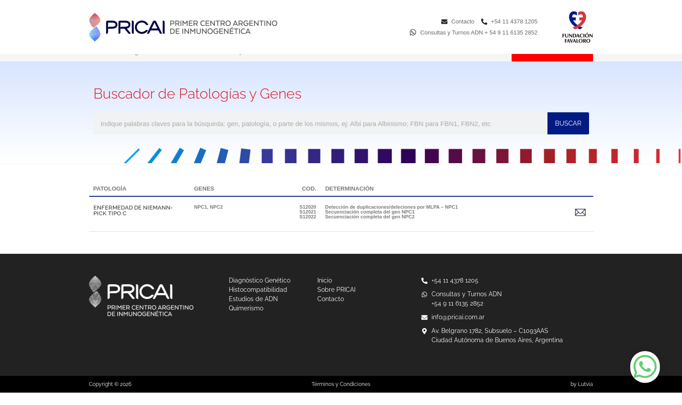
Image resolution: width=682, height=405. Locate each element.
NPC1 (200, 219)
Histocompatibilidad (240, 64)
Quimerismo (380, 64)
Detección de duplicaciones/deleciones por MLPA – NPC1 (391, 219)
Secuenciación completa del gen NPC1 (370, 224)
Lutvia (585, 397)
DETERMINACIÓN (349, 201)
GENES (204, 201)
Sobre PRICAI (439, 64)
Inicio (97, 64)
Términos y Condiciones (341, 397)
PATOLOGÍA (110, 201)
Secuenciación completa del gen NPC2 (370, 229)
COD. (309, 201)
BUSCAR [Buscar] (568, 136)
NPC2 (216, 219)
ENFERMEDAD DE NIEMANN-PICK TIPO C (133, 223)
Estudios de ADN (316, 64)
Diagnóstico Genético (157, 64)
